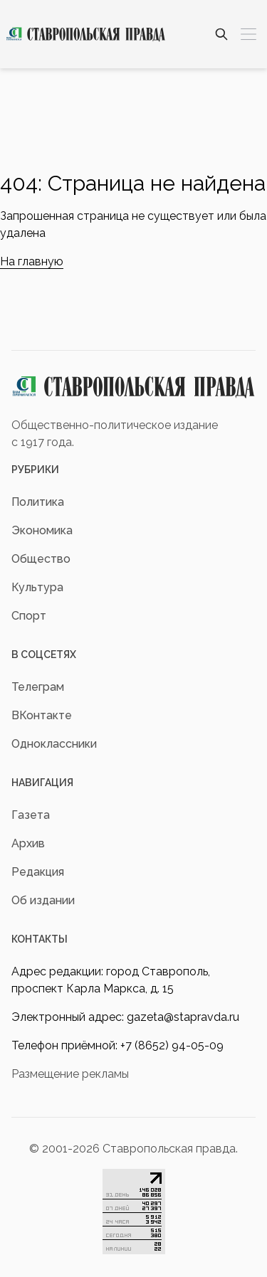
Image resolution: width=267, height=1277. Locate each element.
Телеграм (37, 687)
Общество (40, 559)
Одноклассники (54, 744)
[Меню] (248, 34)
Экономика (42, 530)
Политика (37, 502)
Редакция (37, 872)
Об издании (43, 900)
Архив (28, 843)
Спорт (28, 615)
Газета (30, 815)
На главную (31, 261)
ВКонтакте (41, 715)
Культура (37, 587)
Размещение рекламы (70, 1074)
